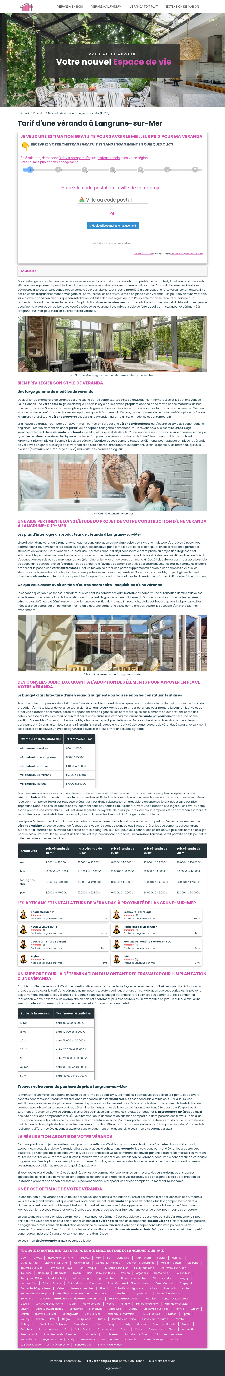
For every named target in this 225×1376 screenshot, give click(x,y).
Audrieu (175, 1339)
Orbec (61, 1288)
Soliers (153, 1288)
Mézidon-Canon (171, 1263)
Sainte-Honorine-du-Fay (53, 1329)
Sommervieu (110, 1339)
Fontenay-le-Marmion (120, 1314)
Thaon (40, 1319)
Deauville (60, 1273)
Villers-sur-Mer (162, 1278)
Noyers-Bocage (52, 1339)
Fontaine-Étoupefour (175, 1298)
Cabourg (43, 1273)
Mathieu (151, 1298)
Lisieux (38, 1257)
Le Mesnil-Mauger (153, 1339)
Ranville (179, 1309)
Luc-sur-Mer (182, 1273)
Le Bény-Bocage (31, 1344)
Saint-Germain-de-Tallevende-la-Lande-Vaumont (71, 1298)
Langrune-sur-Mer (147, 1303)
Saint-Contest (164, 1283)
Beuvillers (26, 1329)
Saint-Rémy (88, 1339)
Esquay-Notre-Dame (155, 1319)
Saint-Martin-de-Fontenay (84, 1283)
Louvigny (183, 1278)
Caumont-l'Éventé (164, 1324)
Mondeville (123, 1257)
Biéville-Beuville (52, 1283)
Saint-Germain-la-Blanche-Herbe (128, 1283)
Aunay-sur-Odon (31, 1278)
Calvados (38, 113)
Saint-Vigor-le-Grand (170, 1293)
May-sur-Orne (92, 1303)
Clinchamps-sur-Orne (168, 1334)
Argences (142, 1273)
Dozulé (25, 1303)
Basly (71, 1339)
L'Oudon (171, 1314)
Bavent (25, 1309)
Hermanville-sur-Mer (134, 1278)
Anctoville (130, 1339)
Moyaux (141, 1324)
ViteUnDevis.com (177, 253)
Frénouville (95, 1309)
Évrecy (195, 1309)
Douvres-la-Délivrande (141, 1263)
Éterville (179, 1319)
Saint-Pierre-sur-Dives (101, 1273)
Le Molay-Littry (57, 1278)
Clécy (138, 1329)
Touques (26, 1273)
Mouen (186, 1324)
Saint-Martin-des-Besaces (60, 1334)
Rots (53, 1319)
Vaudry (25, 1319)
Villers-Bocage (81, 1278)
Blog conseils (112, 1368)
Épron (186, 1314)
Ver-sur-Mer (92, 1314)
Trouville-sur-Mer (31, 1268)
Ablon (172, 1329)
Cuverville (119, 1293)
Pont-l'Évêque (87, 1268)
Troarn (77, 1273)
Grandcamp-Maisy (176, 1303)
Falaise (161, 1257)
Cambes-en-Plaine (124, 1319)
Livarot (104, 1288)
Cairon (25, 1314)
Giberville (192, 1263)
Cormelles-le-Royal (60, 1268)
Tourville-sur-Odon (136, 1334)
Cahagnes (27, 1324)
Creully (133, 1309)
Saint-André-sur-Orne (49, 1303)
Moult (72, 1303)
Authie (102, 1319)
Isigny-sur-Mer (106, 1278)
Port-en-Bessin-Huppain (36, 1293)
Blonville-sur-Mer (45, 1314)
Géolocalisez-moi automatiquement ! (113, 225)
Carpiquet (186, 1283)
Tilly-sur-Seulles (150, 1314)
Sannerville (76, 1309)
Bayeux (85, 1257)
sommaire (28, 271)
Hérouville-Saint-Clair (61, 1257)
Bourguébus (84, 1319)
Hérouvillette (28, 1339)
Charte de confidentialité (143, 253)
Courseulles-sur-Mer (115, 1268)
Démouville (161, 1273)
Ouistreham (143, 1257)
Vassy (110, 1303)
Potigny (125, 1303)
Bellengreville (70, 1314)
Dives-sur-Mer (29, 1263)
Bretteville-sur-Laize (156, 1309)
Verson (125, 1273)
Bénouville (27, 1298)
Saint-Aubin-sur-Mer (176, 1288)
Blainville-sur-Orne (56, 1263)
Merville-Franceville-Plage (73, 1293)
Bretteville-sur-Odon (173, 1268)
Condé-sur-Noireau (108, 1263)
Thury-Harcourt (140, 1293)
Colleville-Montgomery (129, 1288)
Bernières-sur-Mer (82, 1288)
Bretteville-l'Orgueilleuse (36, 1288)
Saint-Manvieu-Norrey (49, 1309)
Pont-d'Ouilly (83, 1344)
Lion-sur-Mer (29, 1283)
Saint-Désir (115, 1309)
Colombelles (81, 1263)
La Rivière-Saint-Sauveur (124, 1298)
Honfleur (177, 1257)
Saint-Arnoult (29, 1334)
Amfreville (188, 1329)
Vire (98, 1257)
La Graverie (90, 1334)
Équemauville (106, 1329)
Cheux (124, 1329)
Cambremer (110, 1334)
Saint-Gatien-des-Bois (87, 1324)
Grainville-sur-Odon (110, 1344)
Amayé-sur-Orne (58, 1344)
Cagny (66, 1319)
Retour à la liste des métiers (112, 243)
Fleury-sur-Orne (144, 1268)
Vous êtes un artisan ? (194, 253)
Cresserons (155, 1329)
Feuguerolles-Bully (119, 1324)
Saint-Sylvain (83, 1329)
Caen (24, 1257)
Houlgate (100, 1293)
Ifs (108, 1257)
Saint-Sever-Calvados (53, 1324)
